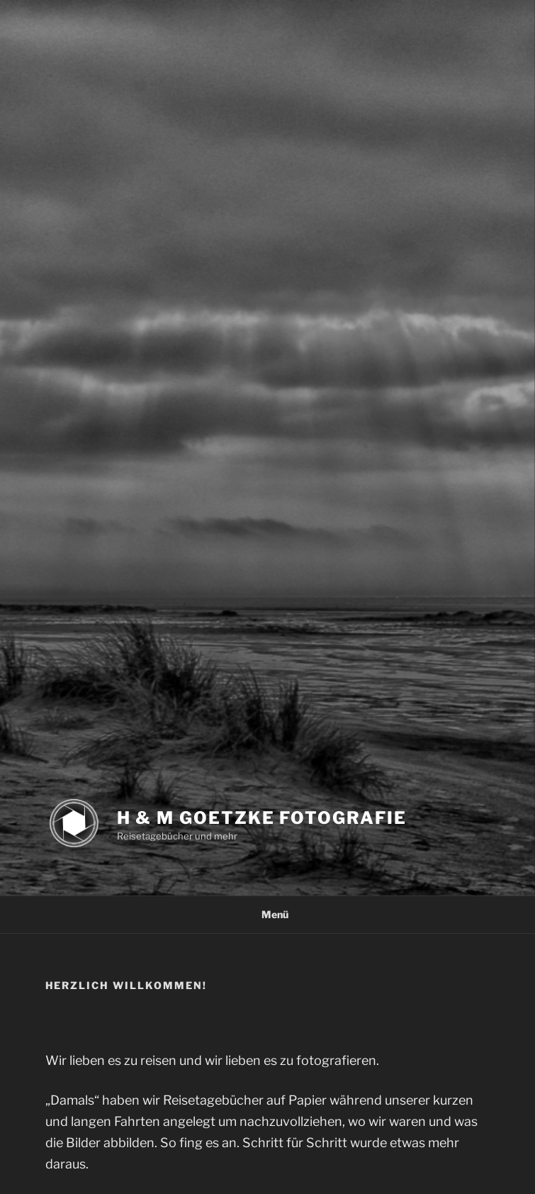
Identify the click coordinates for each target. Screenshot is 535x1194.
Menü (267, 914)
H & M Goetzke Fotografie (262, 818)
